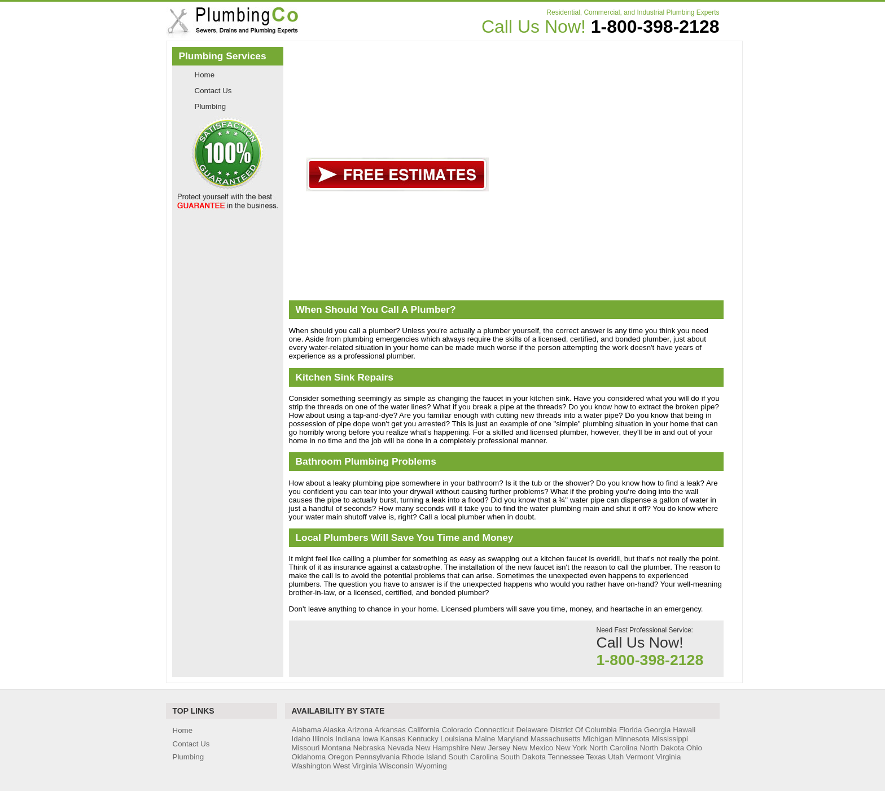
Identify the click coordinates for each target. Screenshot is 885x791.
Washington (311, 766)
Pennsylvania (377, 757)
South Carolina (473, 757)
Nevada (400, 748)
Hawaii (684, 730)
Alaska (334, 730)
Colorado (457, 730)
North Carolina (613, 748)
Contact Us (213, 90)
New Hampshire (442, 748)
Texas (596, 757)
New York (571, 748)
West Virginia (355, 766)
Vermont (640, 757)
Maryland (512, 739)
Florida (630, 730)
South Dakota (523, 757)
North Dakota (662, 748)
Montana (336, 748)
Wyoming (430, 766)
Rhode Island (424, 757)
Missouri (306, 748)
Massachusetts (556, 739)
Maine (485, 739)
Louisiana (456, 739)
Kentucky (423, 739)
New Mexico (533, 748)
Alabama (307, 730)
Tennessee (565, 757)
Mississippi (669, 739)
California (424, 730)
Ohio (694, 748)
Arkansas (390, 730)
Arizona (360, 730)
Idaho (301, 739)
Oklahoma (309, 757)
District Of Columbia (583, 730)
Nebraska (369, 748)
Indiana (347, 739)
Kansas (392, 739)
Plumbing (210, 106)
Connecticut (494, 730)
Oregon (340, 757)
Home (205, 75)
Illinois (323, 739)
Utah (616, 757)
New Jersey (490, 748)
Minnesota (632, 739)
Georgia (657, 730)
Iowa (370, 739)
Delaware (531, 730)
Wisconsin (396, 766)
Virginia (668, 757)
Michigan (597, 739)
